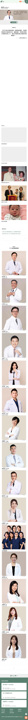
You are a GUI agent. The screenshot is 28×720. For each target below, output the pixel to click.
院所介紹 (3, 709)
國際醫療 (11, 709)
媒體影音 (3, 712)
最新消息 (19, 711)
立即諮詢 (26, 714)
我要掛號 (26, 717)
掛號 (20, 1)
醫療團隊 (19, 709)
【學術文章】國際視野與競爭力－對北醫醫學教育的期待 (11, 231)
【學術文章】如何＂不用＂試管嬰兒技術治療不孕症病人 (11, 233)
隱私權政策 (12, 712)
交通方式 (11, 711)
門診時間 (3, 711)
